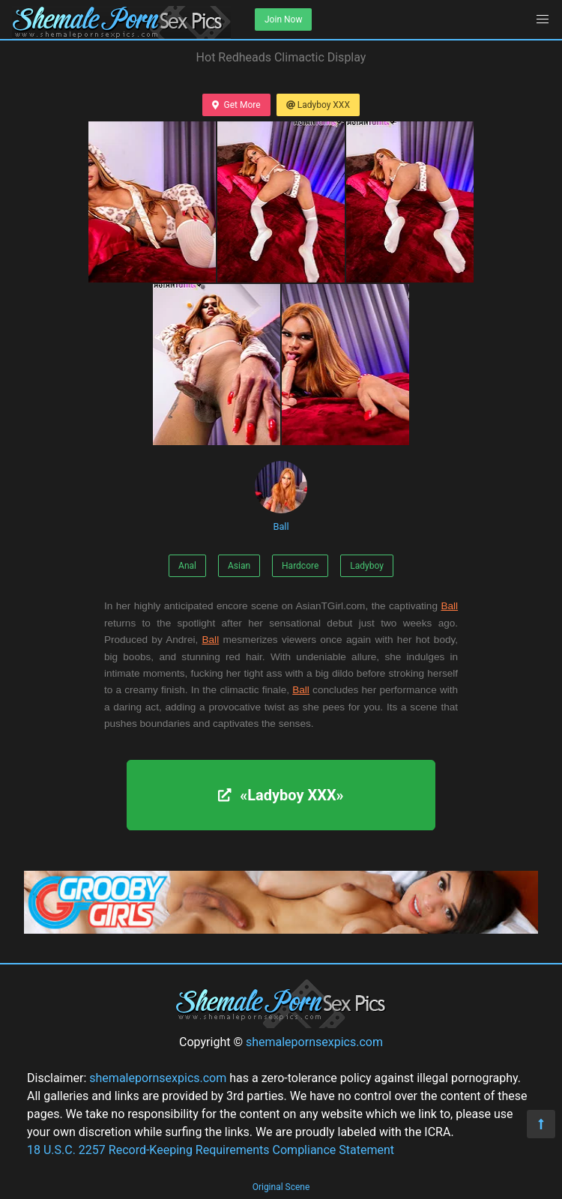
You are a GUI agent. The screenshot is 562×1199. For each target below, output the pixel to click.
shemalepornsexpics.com (314, 1042)
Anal (187, 566)
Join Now (283, 19)
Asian (239, 566)
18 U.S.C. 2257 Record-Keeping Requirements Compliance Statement (210, 1150)
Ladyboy (367, 566)
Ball (281, 496)
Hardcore (300, 566)
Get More (236, 105)
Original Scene (281, 1187)
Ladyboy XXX (318, 105)
